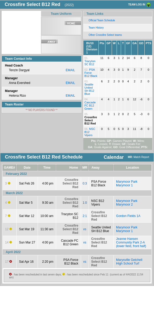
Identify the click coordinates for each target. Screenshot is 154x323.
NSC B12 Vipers (97, 202)
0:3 (85, 183)
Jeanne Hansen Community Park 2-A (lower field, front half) (131, 242)
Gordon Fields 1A (128, 216)
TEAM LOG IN (136, 4)
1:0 (85, 203)
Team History (96, 27)
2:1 (85, 216)
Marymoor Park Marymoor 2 (126, 202)
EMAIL (70, 70)
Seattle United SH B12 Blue (89, 89)
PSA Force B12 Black (90, 72)
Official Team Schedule (102, 20)
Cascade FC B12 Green (90, 105)
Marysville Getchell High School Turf (129, 261)
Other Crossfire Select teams (105, 35)
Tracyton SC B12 (89, 63)
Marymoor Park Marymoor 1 (126, 183)
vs (84, 229)
